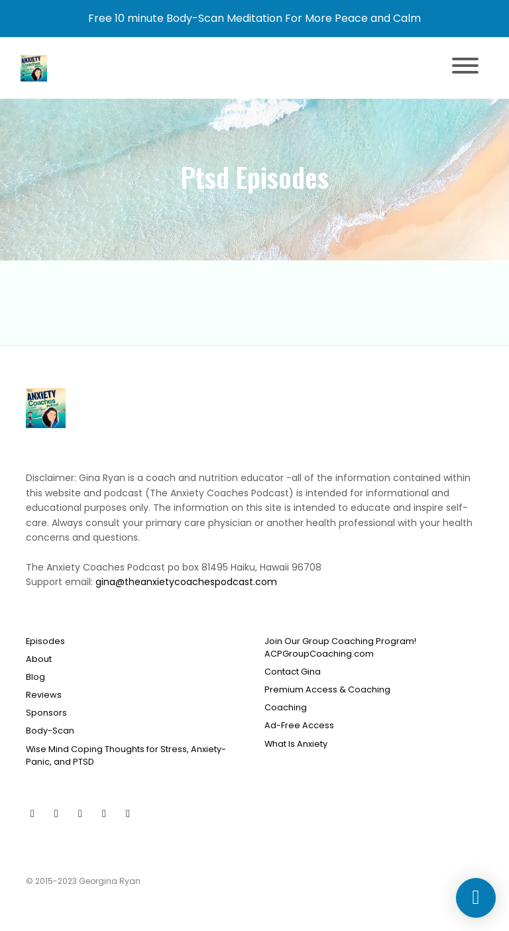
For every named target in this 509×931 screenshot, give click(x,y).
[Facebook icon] (56, 813)
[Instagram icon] (80, 813)
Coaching (285, 707)
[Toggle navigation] (465, 68)
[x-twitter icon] (104, 813)
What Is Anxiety (295, 743)
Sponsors (46, 712)
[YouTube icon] (32, 813)
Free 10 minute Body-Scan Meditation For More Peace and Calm (254, 18)
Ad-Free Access (299, 725)
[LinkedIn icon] (128, 813)
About (39, 659)
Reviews (44, 694)
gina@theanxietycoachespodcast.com (186, 581)
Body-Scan (50, 730)
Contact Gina (292, 671)
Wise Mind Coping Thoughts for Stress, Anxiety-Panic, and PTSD (126, 755)
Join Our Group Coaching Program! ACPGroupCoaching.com (340, 647)
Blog (35, 677)
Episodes (45, 641)
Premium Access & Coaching (327, 689)
